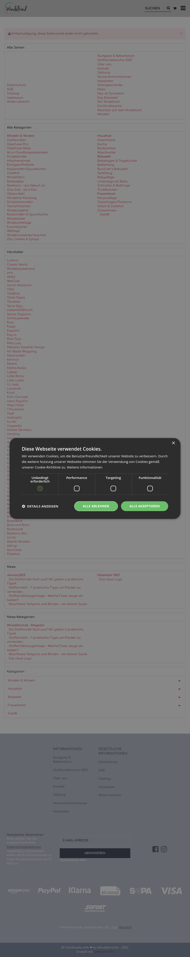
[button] (40, 506)
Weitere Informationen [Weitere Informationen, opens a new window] (84, 467)
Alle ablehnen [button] (96, 506)
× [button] (173, 443)
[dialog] (95, 478)
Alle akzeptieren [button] (144, 506)
